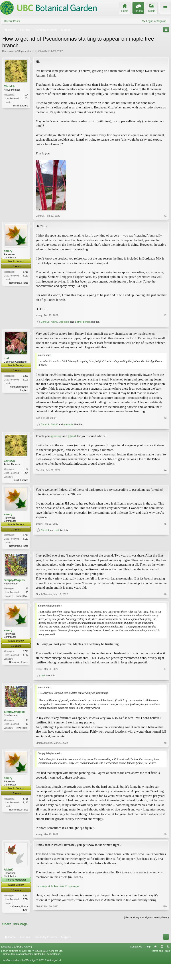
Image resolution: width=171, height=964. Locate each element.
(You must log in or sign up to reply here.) (146, 919)
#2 (165, 315)
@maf (72, 436)
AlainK (54, 321)
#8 (165, 744)
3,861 (25, 896)
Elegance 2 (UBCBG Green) (16, 948)
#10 (165, 910)
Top (161, 948)
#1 (165, 215)
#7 (165, 670)
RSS (168, 948)
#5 (165, 538)
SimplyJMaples (14, 581)
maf (6, 358)
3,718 (25, 272)
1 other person (83, 321)
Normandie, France (18, 283)
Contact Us (136, 948)
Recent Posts (12, 21)
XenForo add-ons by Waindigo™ (20, 962)
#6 (165, 596)
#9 (165, 835)
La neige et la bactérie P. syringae (57, 887)
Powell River (22, 597)
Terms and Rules (160, 952)
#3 (165, 418)
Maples (22, 51)
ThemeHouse (52, 955)
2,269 (25, 376)
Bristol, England (20, 105)
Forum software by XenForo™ (32, 952)
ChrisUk (42, 51)
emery (8, 251)
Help (148, 948)
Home (155, 948)
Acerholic (64, 321)
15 (27, 589)
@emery (56, 436)
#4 (165, 479)
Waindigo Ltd (54, 962)
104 (26, 94)
